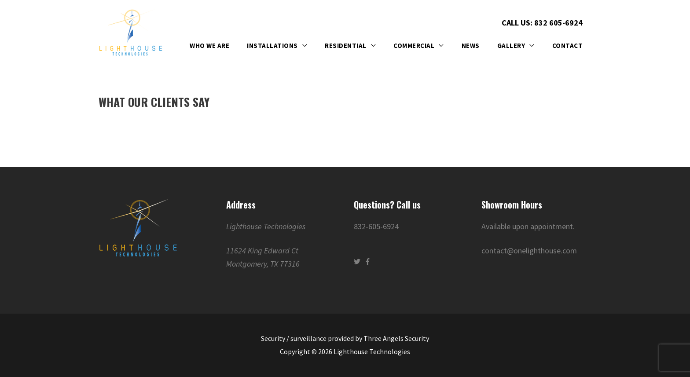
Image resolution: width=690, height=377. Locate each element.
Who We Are (209, 45)
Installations (272, 45)
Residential (346, 45)
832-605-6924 (376, 226)
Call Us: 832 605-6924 (542, 22)
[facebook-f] (368, 261)
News (471, 45)
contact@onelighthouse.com (529, 250)
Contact (567, 45)
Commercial (413, 45)
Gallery (511, 45)
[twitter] (358, 261)
